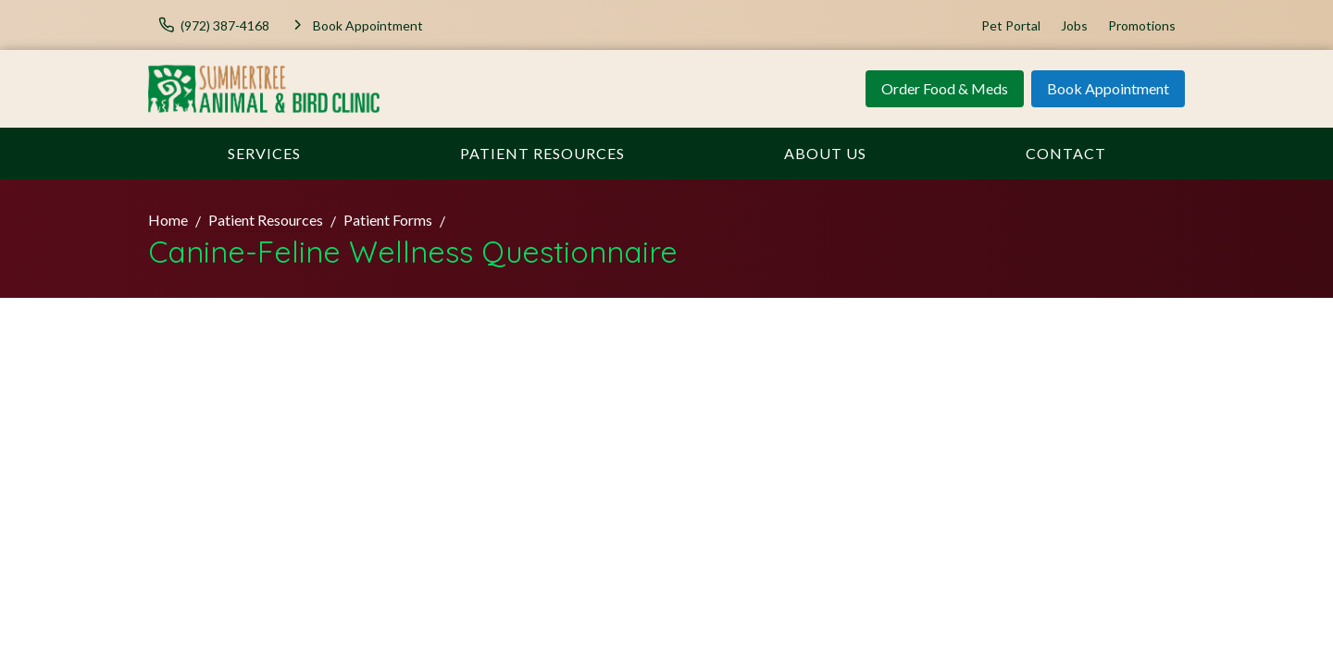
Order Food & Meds (944, 88)
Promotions (1142, 25)
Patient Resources (542, 153)
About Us (825, 153)
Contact (1066, 153)
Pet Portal (1010, 25)
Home (168, 219)
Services (264, 153)
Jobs (1074, 25)
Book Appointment (1108, 88)
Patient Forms (387, 219)
